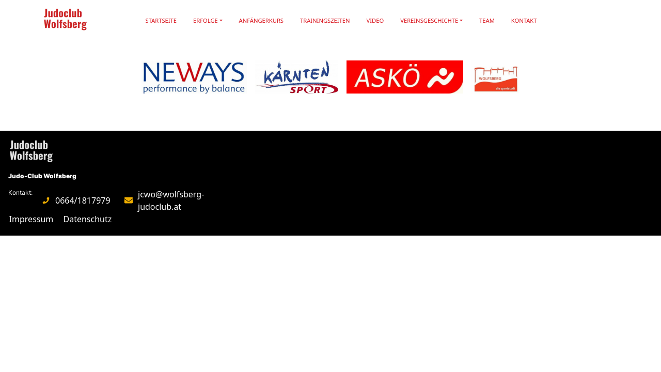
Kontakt (524, 20)
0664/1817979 (83, 200)
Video (375, 20)
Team (487, 20)
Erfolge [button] (205, 20)
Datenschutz (88, 219)
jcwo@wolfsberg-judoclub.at (171, 200)
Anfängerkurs (261, 20)
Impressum (31, 219)
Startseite (161, 20)
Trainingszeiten (325, 20)
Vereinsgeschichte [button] (429, 20)
